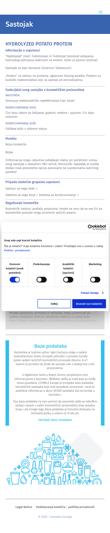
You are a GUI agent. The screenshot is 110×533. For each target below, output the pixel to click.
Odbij (54, 303)
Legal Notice (23, 507)
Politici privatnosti (17, 250)
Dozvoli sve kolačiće (89, 303)
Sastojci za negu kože (20, 188)
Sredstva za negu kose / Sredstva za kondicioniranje (41, 195)
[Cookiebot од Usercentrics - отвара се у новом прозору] (90, 227)
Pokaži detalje (90, 292)
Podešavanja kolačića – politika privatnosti (65, 507)
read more (16, 325)
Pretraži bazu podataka (55, 420)
